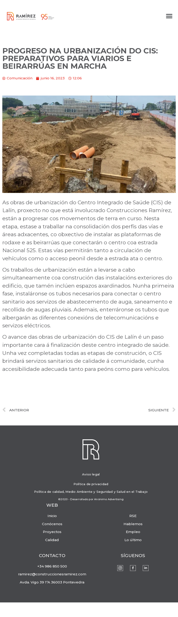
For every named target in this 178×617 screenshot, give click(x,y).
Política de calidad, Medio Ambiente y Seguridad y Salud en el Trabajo (91, 491)
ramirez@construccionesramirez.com (52, 574)
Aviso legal (91, 474)
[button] (169, 16)
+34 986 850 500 (52, 566)
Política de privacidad (90, 484)
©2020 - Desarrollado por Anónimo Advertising (91, 499)
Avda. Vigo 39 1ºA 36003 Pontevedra (52, 582)
